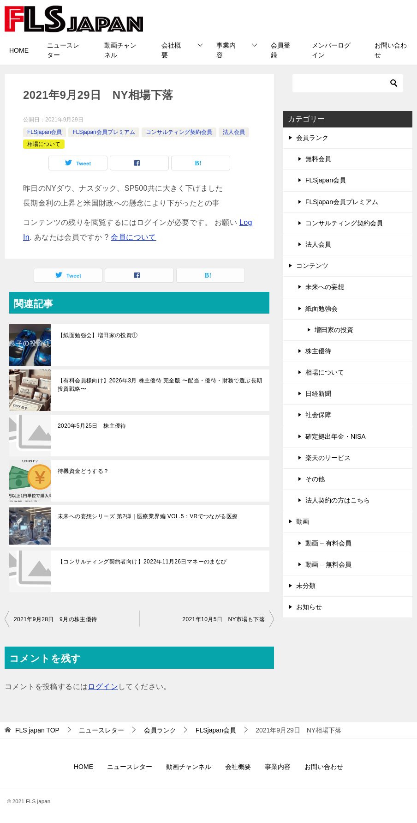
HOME (19, 50)
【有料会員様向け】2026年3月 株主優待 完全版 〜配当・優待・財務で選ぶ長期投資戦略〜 (160, 384)
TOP (37, 730)
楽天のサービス (328, 457)
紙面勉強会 (321, 308)
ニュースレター (63, 50)
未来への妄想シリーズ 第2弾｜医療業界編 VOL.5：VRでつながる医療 (148, 516)
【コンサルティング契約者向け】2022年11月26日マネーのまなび (142, 561)
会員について (133, 237)
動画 (302, 521)
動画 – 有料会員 (328, 543)
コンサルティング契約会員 (179, 132)
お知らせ (309, 607)
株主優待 (318, 351)
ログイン (103, 686)
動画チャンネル (120, 50)
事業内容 (226, 50)
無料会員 (318, 159)
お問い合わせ (391, 50)
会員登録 (280, 50)
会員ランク (312, 137)
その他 (315, 479)
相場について (43, 144)
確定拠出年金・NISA (335, 436)
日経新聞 (318, 393)
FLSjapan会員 (44, 132)
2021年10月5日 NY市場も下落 (226, 619)
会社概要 (171, 50)
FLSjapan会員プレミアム (103, 132)
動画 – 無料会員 (328, 564)
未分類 (306, 585)
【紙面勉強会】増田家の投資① (98, 335)
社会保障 (318, 414)
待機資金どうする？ (83, 471)
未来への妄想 (324, 286)
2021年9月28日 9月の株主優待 (55, 619)
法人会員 (234, 132)
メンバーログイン (331, 50)
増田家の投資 (334, 329)
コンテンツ (312, 265)
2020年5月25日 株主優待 (92, 426)
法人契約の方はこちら (337, 500)
